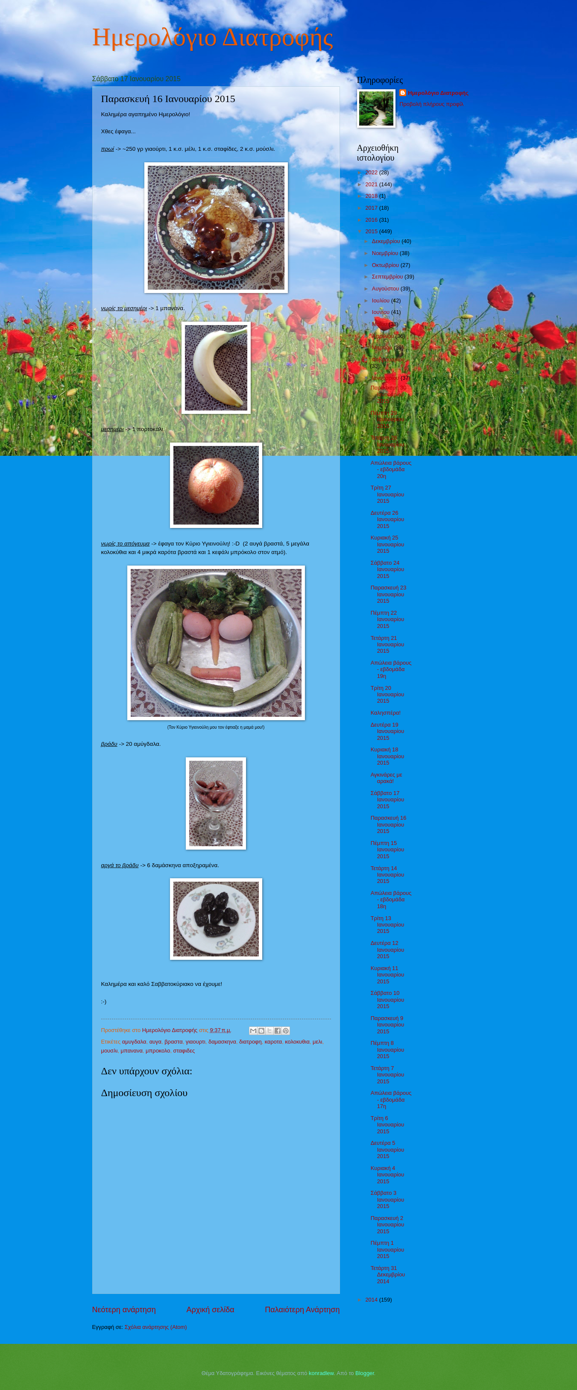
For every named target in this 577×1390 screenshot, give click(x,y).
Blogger (364, 1373)
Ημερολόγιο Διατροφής (212, 37)
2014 (372, 1299)
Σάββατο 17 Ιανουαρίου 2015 (387, 799)
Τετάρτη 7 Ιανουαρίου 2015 (387, 1075)
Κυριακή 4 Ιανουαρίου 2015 (387, 1175)
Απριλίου (383, 336)
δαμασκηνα (222, 1041)
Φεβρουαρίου (388, 359)
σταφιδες (184, 1050)
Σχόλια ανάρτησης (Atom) (156, 1327)
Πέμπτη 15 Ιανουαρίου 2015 (387, 849)
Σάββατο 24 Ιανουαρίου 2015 (387, 569)
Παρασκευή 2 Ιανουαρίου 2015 (387, 1225)
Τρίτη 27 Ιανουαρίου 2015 (387, 494)
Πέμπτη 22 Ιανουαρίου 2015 (387, 619)
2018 (372, 196)
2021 (372, 184)
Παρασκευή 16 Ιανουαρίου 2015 (389, 824)
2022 (372, 172)
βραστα (173, 1041)
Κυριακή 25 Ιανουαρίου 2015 (387, 544)
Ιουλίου (381, 300)
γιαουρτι (195, 1041)
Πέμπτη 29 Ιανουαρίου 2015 (387, 419)
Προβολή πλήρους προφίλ (431, 104)
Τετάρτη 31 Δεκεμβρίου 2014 (388, 1274)
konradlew (321, 1373)
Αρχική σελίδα (210, 1309)
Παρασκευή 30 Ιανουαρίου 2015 (389, 394)
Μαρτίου (383, 347)
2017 (372, 208)
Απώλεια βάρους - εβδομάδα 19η (391, 669)
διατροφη (250, 1041)
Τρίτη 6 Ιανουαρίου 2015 (387, 1125)
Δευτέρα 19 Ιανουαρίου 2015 (387, 731)
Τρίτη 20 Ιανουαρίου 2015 (387, 694)
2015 (372, 231)
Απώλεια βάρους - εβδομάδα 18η (391, 899)
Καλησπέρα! (386, 713)
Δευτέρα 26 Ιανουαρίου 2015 (387, 519)
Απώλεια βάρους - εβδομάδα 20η (391, 469)
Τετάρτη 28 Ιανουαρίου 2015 (387, 444)
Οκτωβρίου (386, 265)
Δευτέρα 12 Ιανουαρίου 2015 (387, 949)
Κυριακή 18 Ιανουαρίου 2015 (387, 756)
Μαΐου (380, 324)
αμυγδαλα (134, 1041)
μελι (317, 1041)
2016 (372, 220)
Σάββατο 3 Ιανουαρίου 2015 (387, 1199)
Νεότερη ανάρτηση (124, 1309)
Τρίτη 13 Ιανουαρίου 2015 (387, 925)
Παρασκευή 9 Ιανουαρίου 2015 (387, 1025)
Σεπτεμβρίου (388, 276)
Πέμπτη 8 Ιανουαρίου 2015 (387, 1049)
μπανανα (132, 1050)
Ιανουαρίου (386, 378)
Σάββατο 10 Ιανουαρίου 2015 (387, 999)
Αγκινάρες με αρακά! (386, 777)
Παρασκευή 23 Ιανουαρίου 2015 (389, 594)
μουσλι (109, 1050)
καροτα (273, 1041)
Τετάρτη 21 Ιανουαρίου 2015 (387, 644)
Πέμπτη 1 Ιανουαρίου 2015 (387, 1249)
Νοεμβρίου (386, 253)
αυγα (155, 1041)
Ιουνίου (381, 312)
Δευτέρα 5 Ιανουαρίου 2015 (387, 1149)
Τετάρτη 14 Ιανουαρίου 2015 (387, 875)
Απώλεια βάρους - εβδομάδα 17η (391, 1099)
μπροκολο (158, 1050)
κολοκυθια (297, 1041)
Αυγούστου (386, 288)
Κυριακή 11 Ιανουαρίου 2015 (387, 975)
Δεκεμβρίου (386, 241)
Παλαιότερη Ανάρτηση (302, 1309)
